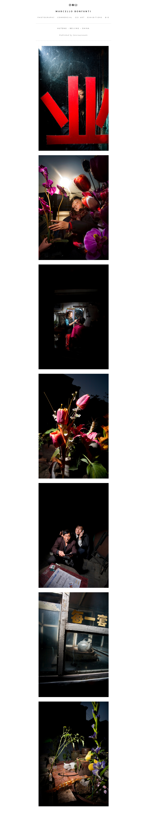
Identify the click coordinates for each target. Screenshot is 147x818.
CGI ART (80, 17)
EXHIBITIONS (94, 17)
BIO (107, 17)
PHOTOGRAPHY (46, 17)
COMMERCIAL (64, 17)
